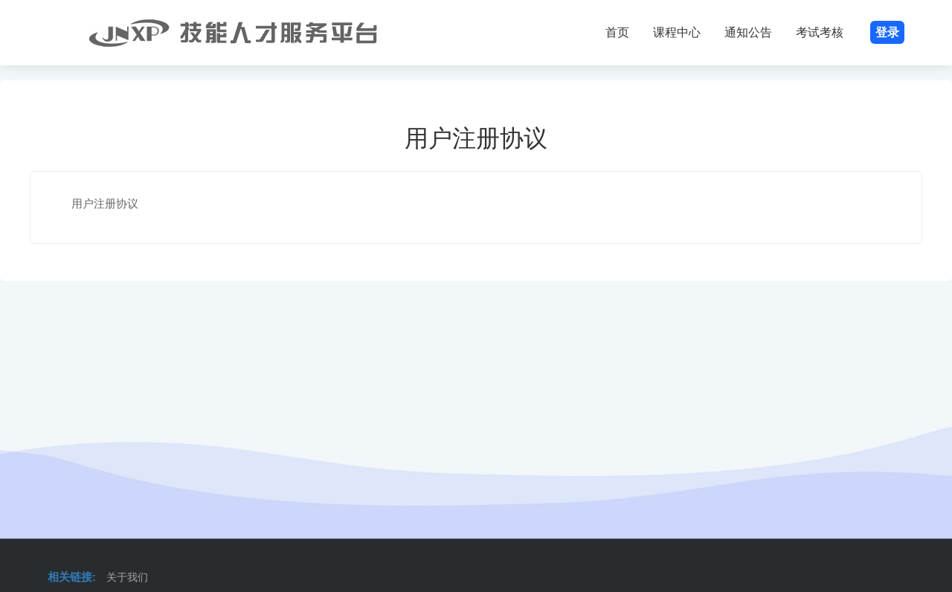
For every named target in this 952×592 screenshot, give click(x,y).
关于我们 (127, 577)
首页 (617, 32)
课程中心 (677, 32)
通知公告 (748, 32)
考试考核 (819, 32)
